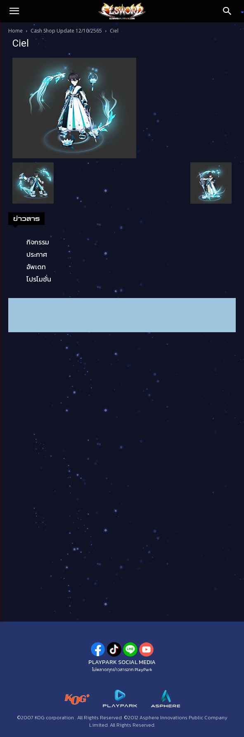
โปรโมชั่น (38, 279)
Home (15, 30)
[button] (14, 11)
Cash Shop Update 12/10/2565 (66, 30)
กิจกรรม (37, 242)
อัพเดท (36, 267)
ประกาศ (36, 254)
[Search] (230, 11)
